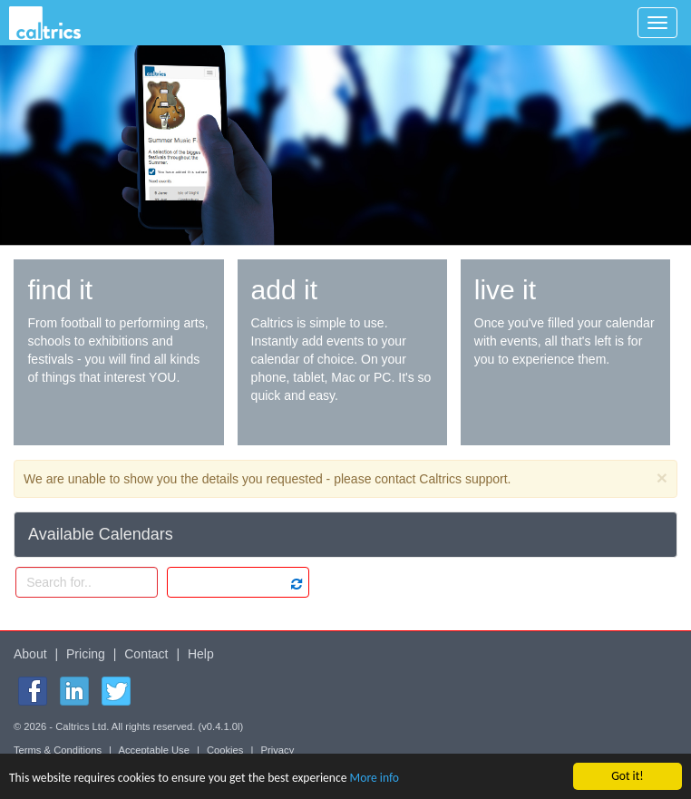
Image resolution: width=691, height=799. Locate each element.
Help (201, 654)
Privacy (278, 750)
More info (374, 777)
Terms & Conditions (58, 750)
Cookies (225, 750)
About (30, 654)
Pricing (85, 654)
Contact (146, 654)
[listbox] (238, 582)
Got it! (627, 776)
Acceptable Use (154, 750)
